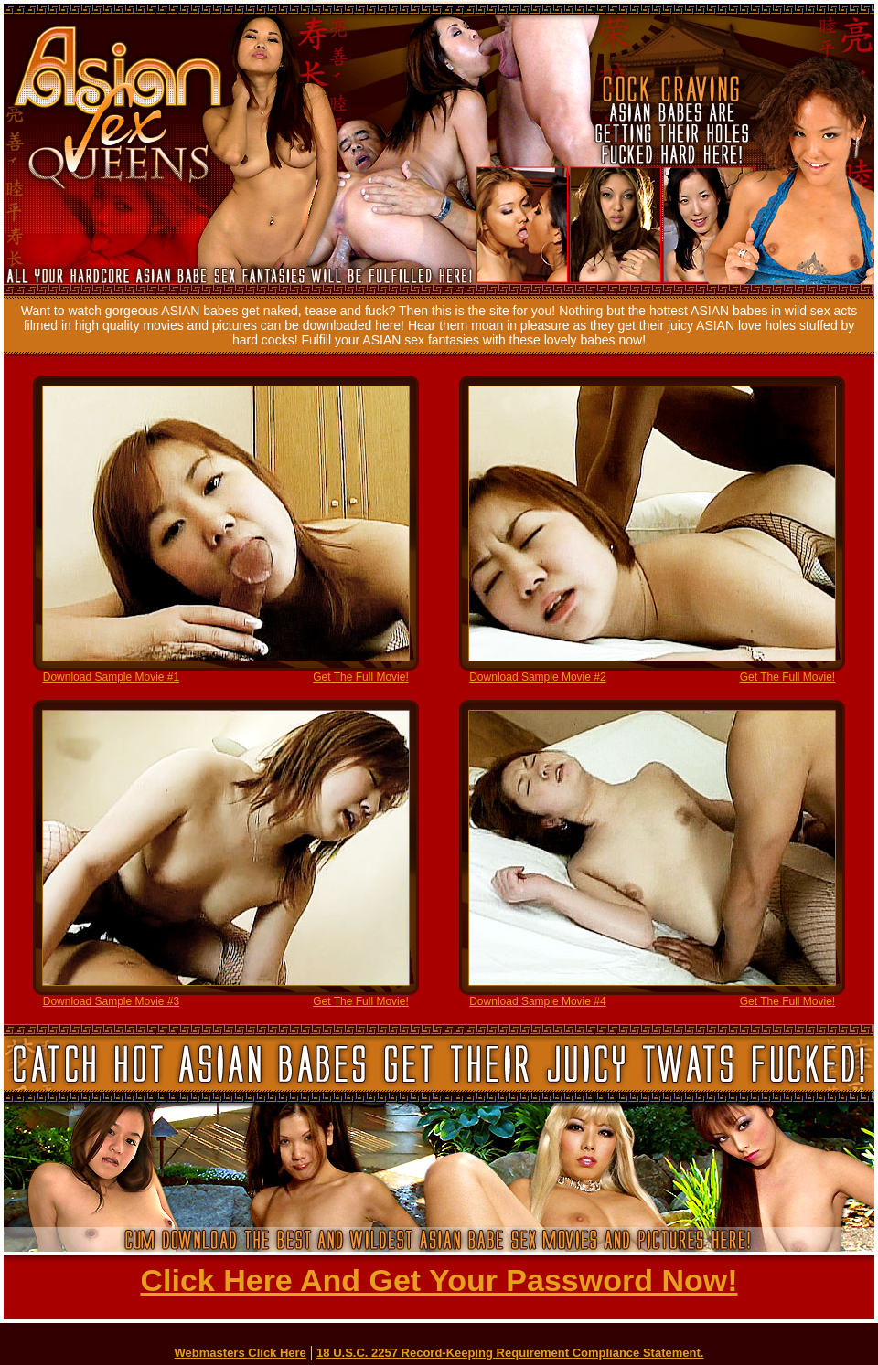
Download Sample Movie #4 (537, 1001)
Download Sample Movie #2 (537, 677)
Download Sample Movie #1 (111, 677)
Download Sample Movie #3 (111, 1001)
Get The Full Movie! (360, 677)
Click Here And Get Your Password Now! (438, 1280)
